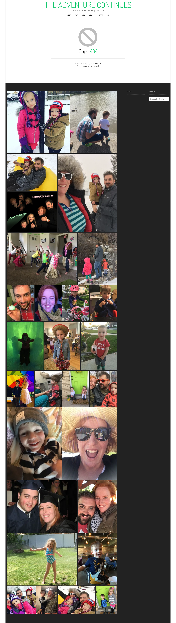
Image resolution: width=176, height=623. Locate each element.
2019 (90, 15)
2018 (83, 15)
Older (69, 15)
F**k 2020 (99, 15)
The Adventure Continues (88, 5)
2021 (108, 15)
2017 (76, 15)
